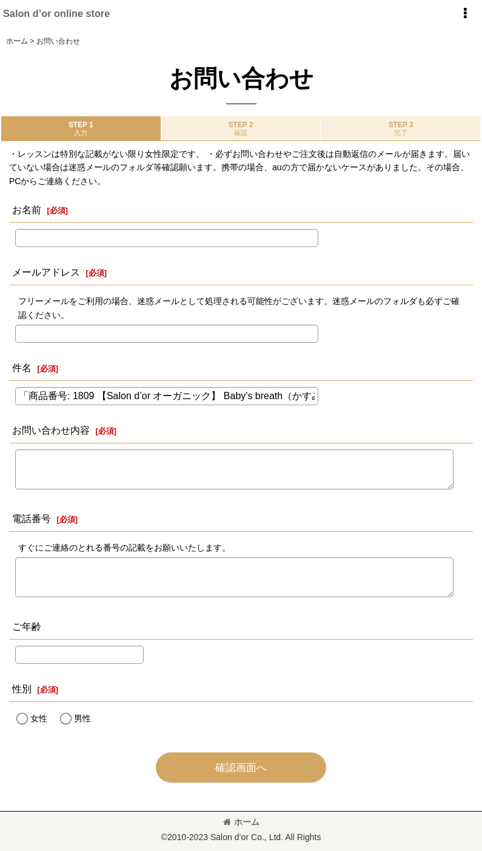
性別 (22, 688)
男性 (82, 718)
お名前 (26, 209)
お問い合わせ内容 (51, 430)
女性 (38, 718)
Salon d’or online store (56, 13)
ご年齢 (26, 626)
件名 (22, 367)
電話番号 (31, 518)
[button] (465, 13)
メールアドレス (46, 272)
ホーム (241, 822)
